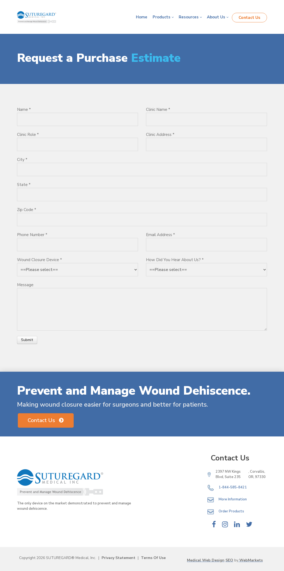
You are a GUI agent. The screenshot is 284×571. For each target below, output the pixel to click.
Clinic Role (28, 134)
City (22, 159)
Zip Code (26, 209)
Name (24, 109)
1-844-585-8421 (233, 487)
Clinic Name (158, 109)
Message (25, 284)
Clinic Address (160, 134)
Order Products (231, 511)
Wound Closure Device (39, 259)
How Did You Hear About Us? (175, 259)
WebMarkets (250, 560)
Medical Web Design (205, 560)
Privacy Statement (118, 557)
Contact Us (249, 17)
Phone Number (32, 234)
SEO (229, 560)
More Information (233, 499)
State (24, 184)
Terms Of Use (153, 557)
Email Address (160, 234)
